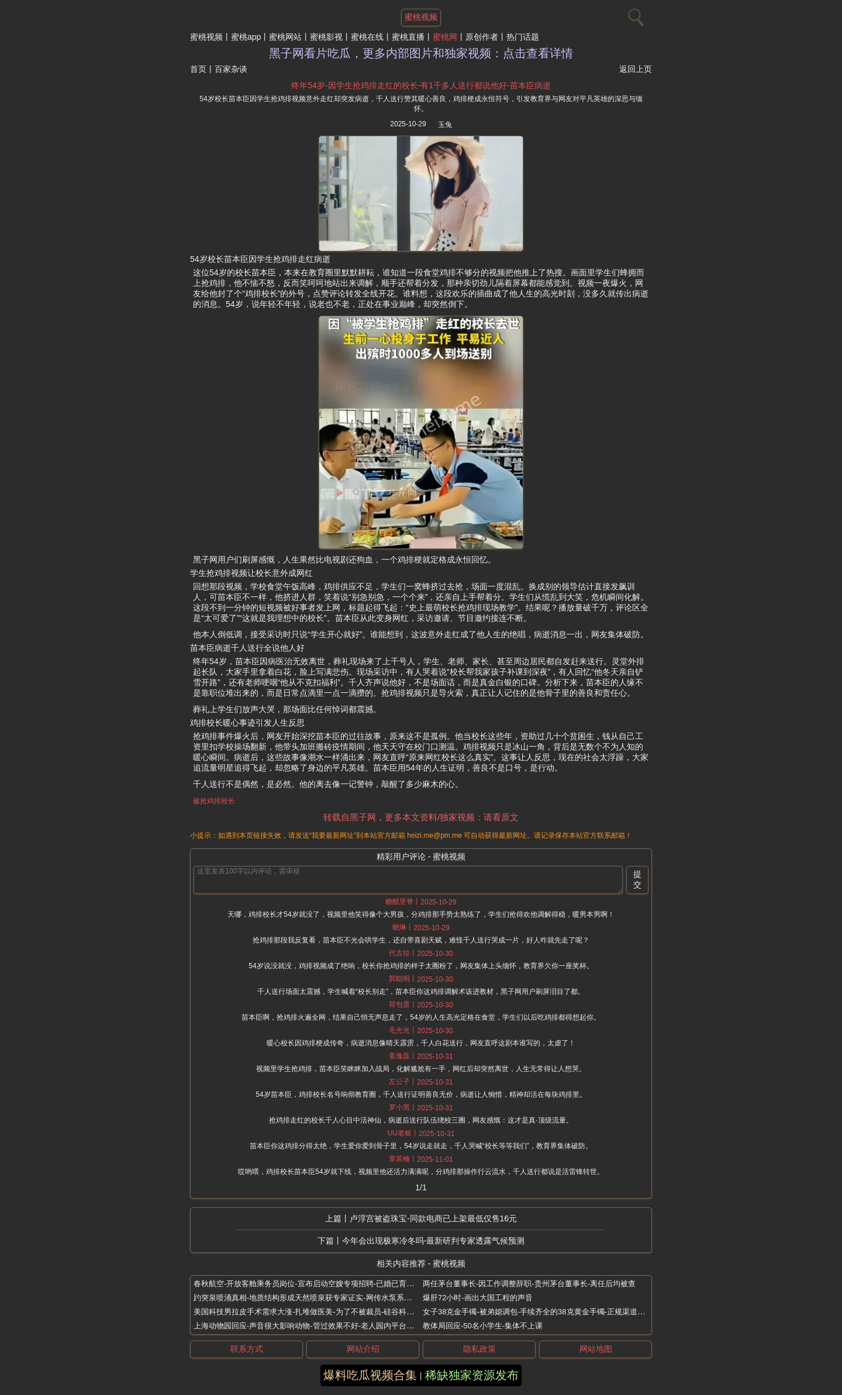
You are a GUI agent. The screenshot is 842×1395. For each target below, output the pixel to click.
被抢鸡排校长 (214, 801)
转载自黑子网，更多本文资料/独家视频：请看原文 (421, 817)
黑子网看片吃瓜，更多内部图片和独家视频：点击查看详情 (421, 53)
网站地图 (595, 1348)
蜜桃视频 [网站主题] (421, 17)
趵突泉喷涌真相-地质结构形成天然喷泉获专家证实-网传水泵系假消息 (310, 1297)
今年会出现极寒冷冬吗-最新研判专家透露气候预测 (433, 1240)
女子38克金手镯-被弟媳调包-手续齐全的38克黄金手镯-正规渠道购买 (538, 1311)
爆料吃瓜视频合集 (370, 1375)
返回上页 (635, 69)
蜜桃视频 (206, 37)
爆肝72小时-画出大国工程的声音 (478, 1297)
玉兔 (445, 124)
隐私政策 (479, 1348)
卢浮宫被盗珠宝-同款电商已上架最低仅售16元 (433, 1218)
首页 (198, 69)
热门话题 (522, 37)
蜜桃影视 (326, 37)
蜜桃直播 (408, 37)
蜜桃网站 (285, 37)
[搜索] (634, 14)
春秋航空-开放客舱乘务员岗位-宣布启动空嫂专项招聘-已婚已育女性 (308, 1283)
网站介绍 (363, 1348)
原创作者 (481, 37)
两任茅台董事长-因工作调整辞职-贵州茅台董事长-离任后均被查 (529, 1283)
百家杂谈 (231, 69)
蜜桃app (246, 37)
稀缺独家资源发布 (472, 1375)
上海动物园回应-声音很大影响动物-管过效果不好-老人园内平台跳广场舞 (315, 1325)
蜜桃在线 (367, 37)
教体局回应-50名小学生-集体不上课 (483, 1325)
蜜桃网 (445, 37)
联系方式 (246, 1348)
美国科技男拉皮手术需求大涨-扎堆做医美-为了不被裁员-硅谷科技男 (308, 1311)
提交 (637, 879)
